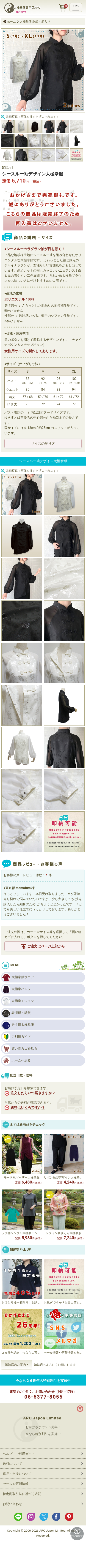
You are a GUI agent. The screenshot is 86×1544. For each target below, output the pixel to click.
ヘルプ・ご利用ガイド (19, 1454)
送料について (12, 1463)
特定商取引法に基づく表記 (22, 1494)
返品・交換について (17, 1474)
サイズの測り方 (43, 444)
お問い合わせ (12, 1504)
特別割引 (41, 1434)
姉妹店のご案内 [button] (15, 1364)
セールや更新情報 (15, 1484)
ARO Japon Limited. (43, 1418)
